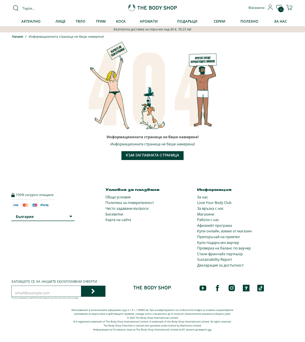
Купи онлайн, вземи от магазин (224, 231)
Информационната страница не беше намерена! (66, 36)
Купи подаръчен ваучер (218, 242)
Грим (101, 21)
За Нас (280, 21)
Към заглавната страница (152, 155)
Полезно (249, 21)
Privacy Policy (53, 298)
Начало (17, 37)
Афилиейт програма (214, 225)
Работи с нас (208, 219)
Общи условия (118, 197)
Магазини (205, 214)
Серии (219, 21)
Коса (121, 21)
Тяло (81, 21)
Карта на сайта (118, 219)
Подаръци (187, 21)
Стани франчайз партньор (220, 253)
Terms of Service (68, 298)
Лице (60, 21)
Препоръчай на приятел (218, 236)
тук (209, 329)
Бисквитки (114, 214)
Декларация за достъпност (220, 265)
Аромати (149, 21)
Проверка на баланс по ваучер (224, 248)
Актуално (31, 21)
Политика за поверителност (129, 202)
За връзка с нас (210, 208)
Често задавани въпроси (127, 208)
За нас (202, 197)
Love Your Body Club (214, 202)
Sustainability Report (214, 259)
